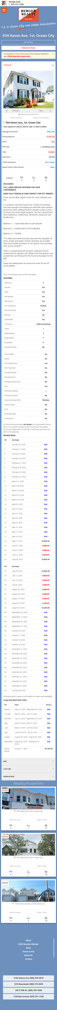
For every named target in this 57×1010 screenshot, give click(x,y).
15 (36, 114)
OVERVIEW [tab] (28, 65)
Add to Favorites (16, 118)
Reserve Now (28, 48)
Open (52, 167)
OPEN (52, 157)
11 (31, 114)
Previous (15, 111)
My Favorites (28, 42)
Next (41, 111)
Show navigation (4, 10)
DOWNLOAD (47, 147)
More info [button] (51, 132)
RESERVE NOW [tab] (28, 776)
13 (34, 114)
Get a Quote (50, 162)
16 (37, 114)
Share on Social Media (41, 118)
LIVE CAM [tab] (28, 769)
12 (32, 114)
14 (35, 114)
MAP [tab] (28, 761)
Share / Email (41, 820)
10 (30, 114)
